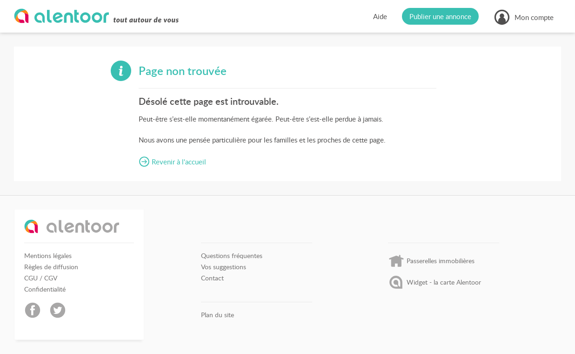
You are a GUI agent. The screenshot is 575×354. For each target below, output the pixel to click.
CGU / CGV (40, 278)
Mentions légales (48, 255)
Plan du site (217, 315)
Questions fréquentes (231, 255)
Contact (212, 278)
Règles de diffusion (51, 267)
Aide (380, 16)
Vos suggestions (223, 267)
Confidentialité (45, 289)
